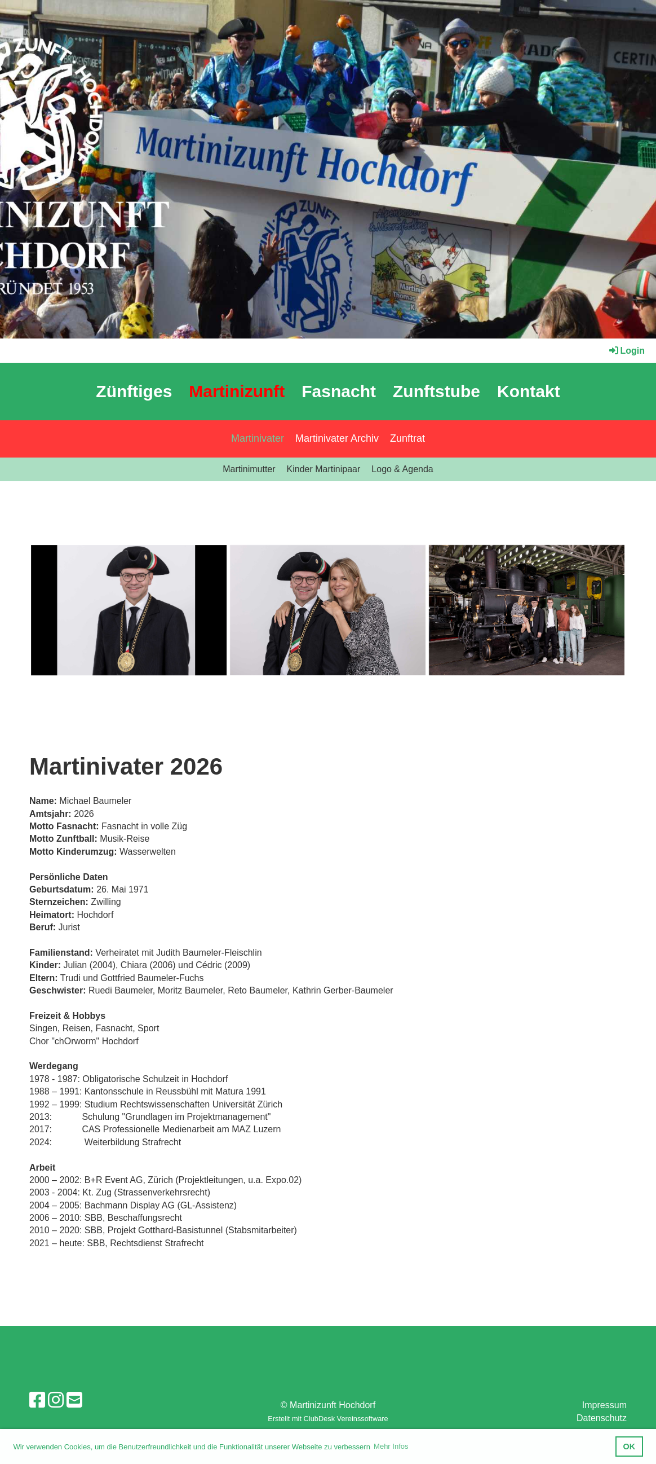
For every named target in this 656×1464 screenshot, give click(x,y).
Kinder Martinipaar (324, 469)
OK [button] (629, 1446)
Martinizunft (237, 391)
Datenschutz (602, 1418)
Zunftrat (407, 438)
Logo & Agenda (402, 469)
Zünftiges (134, 391)
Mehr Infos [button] (391, 1446)
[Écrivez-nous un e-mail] (74, 1400)
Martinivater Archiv (337, 438)
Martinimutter (249, 469)
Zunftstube (436, 391)
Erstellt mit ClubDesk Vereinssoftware (328, 1418)
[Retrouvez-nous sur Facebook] (37, 1400)
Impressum (604, 1405)
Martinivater (257, 438)
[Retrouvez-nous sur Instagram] (56, 1400)
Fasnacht (339, 391)
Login (626, 350)
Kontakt (528, 391)
